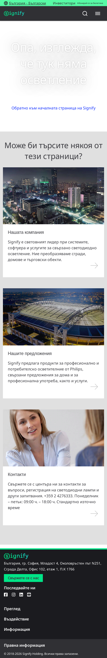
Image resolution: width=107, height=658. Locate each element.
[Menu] (97, 13)
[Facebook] (6, 594)
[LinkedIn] (21, 594)
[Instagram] (13, 594)
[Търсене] (85, 13)
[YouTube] (29, 594)
